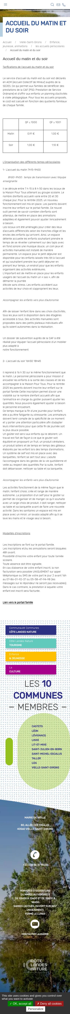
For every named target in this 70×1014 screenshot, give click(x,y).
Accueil (7, 42)
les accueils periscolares (50, 46)
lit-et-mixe (39, 744)
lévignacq (39, 735)
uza (34, 763)
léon (35, 731)
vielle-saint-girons (45, 767)
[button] (5, 3)
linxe (35, 740)
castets (37, 726)
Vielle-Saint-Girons (31, 42)
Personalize (35, 1009)
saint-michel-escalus (47, 753)
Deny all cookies (49, 1003)
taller (36, 758)
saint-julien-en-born (47, 749)
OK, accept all (20, 1003)
